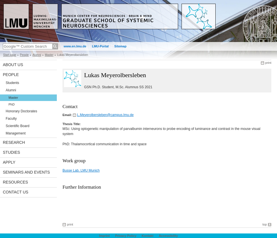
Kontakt (147, 235)
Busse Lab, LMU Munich (81, 170)
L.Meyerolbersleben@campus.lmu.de (105, 115)
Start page (9, 54)
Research (14, 142)
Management (16, 133)
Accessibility (168, 235)
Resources (15, 182)
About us (13, 64)
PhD (11, 104)
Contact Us (15, 192)
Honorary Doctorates (21, 111)
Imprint (104, 235)
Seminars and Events (26, 172)
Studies (11, 152)
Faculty (11, 119)
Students (12, 83)
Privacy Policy (125, 235)
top (265, 224)
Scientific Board (17, 126)
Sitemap (120, 46)
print (268, 62)
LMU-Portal (100, 46)
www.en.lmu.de (75, 46)
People (24, 54)
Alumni (36, 54)
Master (49, 54)
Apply (9, 162)
